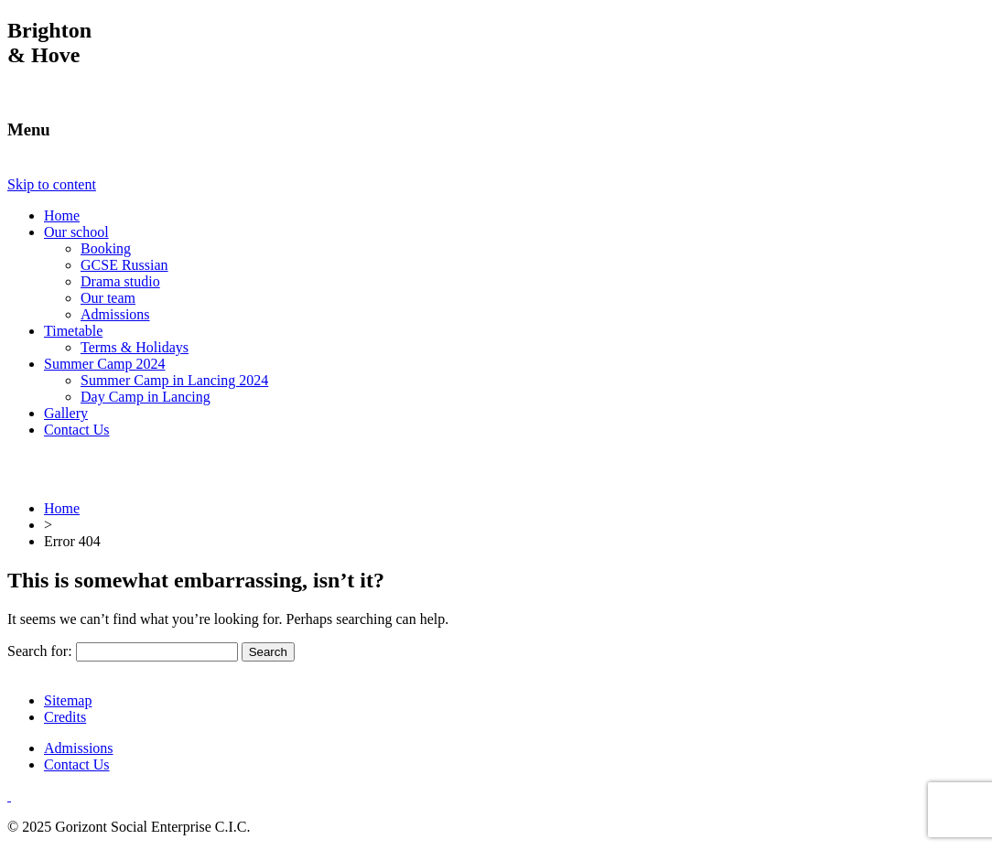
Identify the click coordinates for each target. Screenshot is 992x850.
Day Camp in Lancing (145, 396)
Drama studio (120, 281)
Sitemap (68, 700)
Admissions (115, 314)
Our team (108, 298)
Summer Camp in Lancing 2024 (174, 380)
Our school (76, 232)
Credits (65, 717)
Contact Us (77, 429)
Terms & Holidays (135, 347)
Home (62, 215)
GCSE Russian (124, 265)
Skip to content (51, 184)
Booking (106, 248)
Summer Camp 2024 (104, 363)
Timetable (73, 331)
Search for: (39, 651)
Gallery (66, 413)
